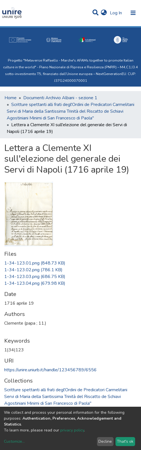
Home (10, 98)
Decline (105, 441)
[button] (104, 13)
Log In (116, 13)
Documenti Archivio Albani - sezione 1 (60, 98)
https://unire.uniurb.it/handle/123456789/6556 (50, 370)
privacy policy (72, 430)
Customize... (14, 441)
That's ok (125, 441)
